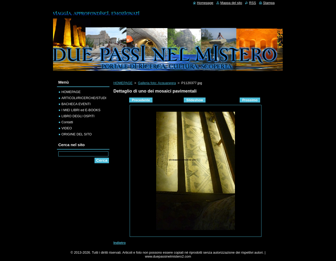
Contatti (67, 122)
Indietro (119, 243)
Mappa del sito (231, 3)
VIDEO (66, 128)
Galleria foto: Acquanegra (157, 83)
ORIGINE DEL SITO (76, 134)
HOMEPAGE (123, 83)
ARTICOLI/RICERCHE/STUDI (83, 98)
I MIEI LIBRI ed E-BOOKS (81, 110)
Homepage (205, 3)
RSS (252, 3)
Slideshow (194, 100)
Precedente (141, 100)
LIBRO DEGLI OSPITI (77, 116)
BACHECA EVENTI (76, 104)
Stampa (269, 3)
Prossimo (250, 100)
